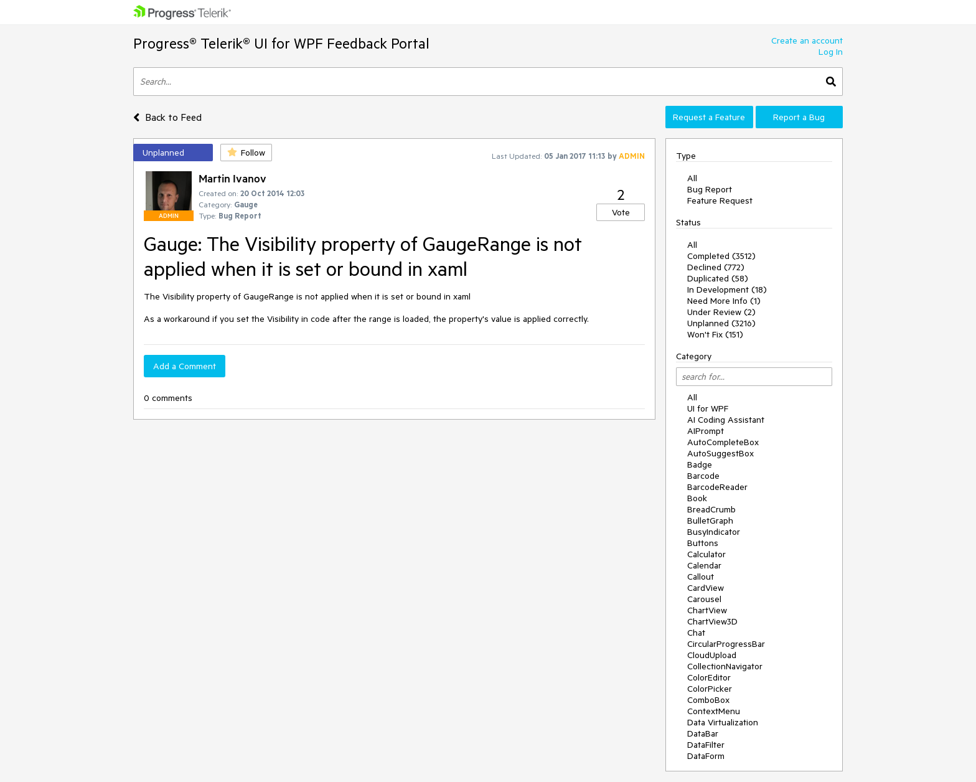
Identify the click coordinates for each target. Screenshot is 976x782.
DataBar (702, 733)
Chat (696, 632)
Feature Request (720, 200)
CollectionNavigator (724, 666)
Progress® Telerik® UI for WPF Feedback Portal (281, 43)
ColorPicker (709, 688)
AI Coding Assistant (725, 419)
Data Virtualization (722, 722)
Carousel (704, 599)
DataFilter (706, 744)
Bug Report (709, 189)
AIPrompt (705, 430)
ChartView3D (712, 621)
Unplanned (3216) (721, 323)
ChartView (707, 610)
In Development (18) (727, 289)
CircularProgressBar (726, 643)
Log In (831, 51)
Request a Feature (709, 117)
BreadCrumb (711, 509)
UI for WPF (707, 408)
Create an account (807, 40)
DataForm (706, 755)
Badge (699, 464)
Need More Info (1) (724, 300)
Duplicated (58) (717, 278)
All (692, 178)
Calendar (704, 565)
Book (697, 498)
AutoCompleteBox (723, 442)
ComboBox (708, 699)
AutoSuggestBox (720, 453)
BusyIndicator (713, 531)
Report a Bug (799, 117)
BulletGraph (710, 520)
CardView (705, 587)
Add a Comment (184, 366)
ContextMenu (713, 711)
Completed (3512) (721, 255)
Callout (700, 576)
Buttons (702, 543)
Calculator (706, 554)
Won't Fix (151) (715, 334)
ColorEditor (709, 677)
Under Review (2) (721, 312)
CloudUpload (711, 655)
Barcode (703, 475)
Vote (621, 212)
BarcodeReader (717, 486)
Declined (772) (715, 267)
